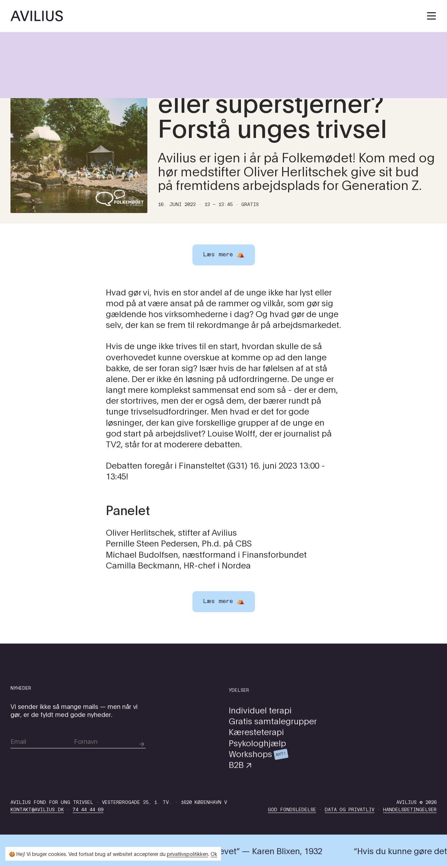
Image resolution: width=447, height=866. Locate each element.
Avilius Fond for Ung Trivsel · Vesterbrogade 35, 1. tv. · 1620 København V (118, 818)
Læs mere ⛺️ (223, 601)
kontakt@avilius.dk (37, 825)
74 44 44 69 (88, 825)
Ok (214, 853)
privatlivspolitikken (187, 853)
